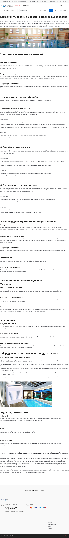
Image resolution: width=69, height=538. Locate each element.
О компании (26, 5)
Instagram (28, 490)
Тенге (60, 5)
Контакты (50, 528)
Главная (17, 5)
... (32, 5)
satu (42, 490)
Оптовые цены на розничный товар (38, 1)
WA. (67, 535)
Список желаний (52, 524)
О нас (49, 526)
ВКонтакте (35, 490)
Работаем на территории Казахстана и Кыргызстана (14, 1)
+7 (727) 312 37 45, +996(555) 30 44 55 (58, 1)
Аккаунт (50, 520)
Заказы (50, 522)
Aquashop (10, 535)
